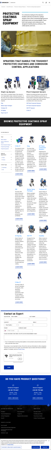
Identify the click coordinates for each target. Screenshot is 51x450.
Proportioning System (5, 148)
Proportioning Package (5, 146)
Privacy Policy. (21, 349)
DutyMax (41, 236)
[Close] (48, 440)
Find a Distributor (20, 411)
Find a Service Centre (38, 416)
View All (2, 418)
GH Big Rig (18, 236)
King (2, 103)
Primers (3, 159)
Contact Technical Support (39, 418)
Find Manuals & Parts (38, 413)
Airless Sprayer (4, 139)
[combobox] (5, 330)
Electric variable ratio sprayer (5, 142)
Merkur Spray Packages (6, 105)
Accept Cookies (35, 447)
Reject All (45, 447)
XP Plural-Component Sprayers (42, 147)
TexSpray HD (4, 108)
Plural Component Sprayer (5, 144)
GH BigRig (3, 110)
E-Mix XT (28, 110)
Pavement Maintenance (6, 413)
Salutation (7, 316)
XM (16, 189)
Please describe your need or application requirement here (20, 333)
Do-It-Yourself (4, 425)
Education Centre (37, 411)
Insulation (3, 411)
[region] (25, 444)
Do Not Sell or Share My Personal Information (11, 447)
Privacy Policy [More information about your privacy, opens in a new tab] (10, 444)
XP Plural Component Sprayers (33, 105)
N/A (3, 169)
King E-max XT (4, 113)
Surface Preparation (5, 416)
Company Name (23, 327)
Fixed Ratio (4, 167)
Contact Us (19, 413)
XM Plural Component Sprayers (33, 103)
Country (6, 322)
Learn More (19, 174)
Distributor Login (4, 432)
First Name (14, 316)
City (20, 322)
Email (35, 322)
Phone (6, 327)
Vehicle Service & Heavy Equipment (8, 427)
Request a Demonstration (22, 416)
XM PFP (29, 236)
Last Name (32, 316)
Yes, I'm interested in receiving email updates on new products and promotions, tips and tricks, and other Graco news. (25, 342)
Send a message (13, 398)
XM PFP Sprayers (30, 108)
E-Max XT (18, 282)
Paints (3, 157)
